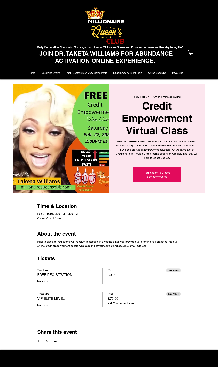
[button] (191, 52)
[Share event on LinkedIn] (55, 341)
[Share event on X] (47, 341)
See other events (157, 176)
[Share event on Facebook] (39, 341)
